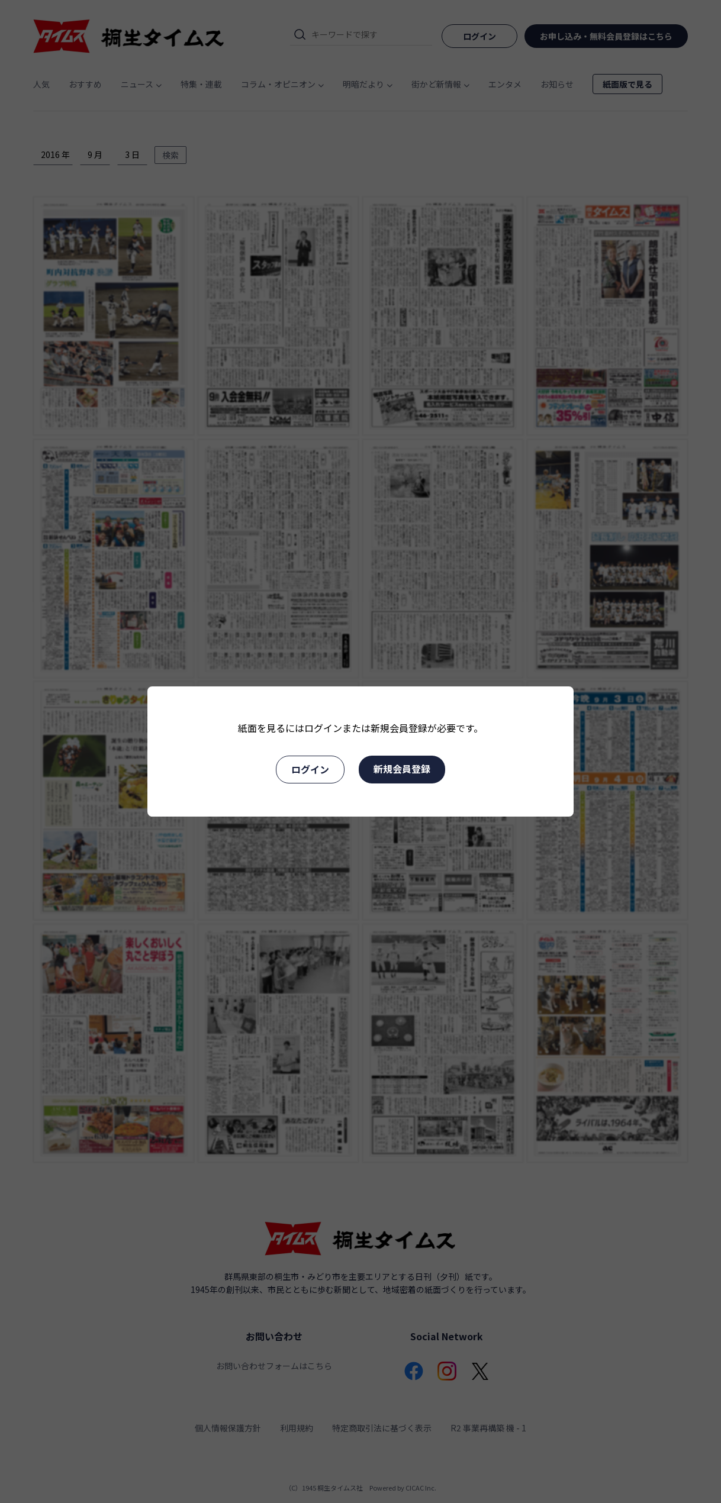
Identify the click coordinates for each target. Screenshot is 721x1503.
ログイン (310, 769)
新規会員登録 (402, 769)
